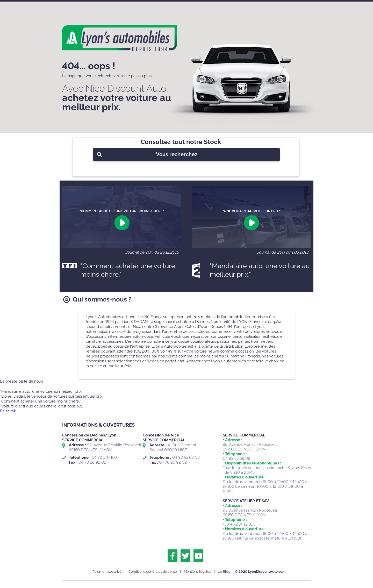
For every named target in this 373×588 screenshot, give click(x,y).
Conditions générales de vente (152, 571)
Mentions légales (197, 571)
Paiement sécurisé (106, 571)
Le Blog (224, 571)
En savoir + (9, 411)
